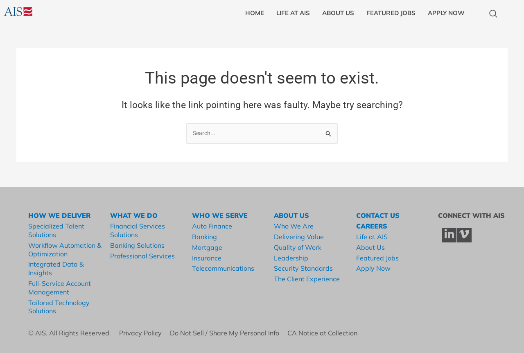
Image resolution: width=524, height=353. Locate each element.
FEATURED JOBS (391, 13)
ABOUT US (338, 13)
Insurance (206, 258)
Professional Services (142, 256)
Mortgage (207, 247)
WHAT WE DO (134, 216)
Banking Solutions (137, 245)
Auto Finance (212, 226)
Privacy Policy (144, 333)
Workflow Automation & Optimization (65, 249)
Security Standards (303, 268)
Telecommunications (223, 268)
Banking (204, 237)
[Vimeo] (464, 235)
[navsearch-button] (489, 14)
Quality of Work (297, 247)
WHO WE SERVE (220, 216)
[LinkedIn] (449, 235)
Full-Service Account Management (59, 287)
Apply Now (373, 268)
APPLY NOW (446, 13)
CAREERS (371, 226)
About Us (370, 247)
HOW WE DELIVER (59, 216)
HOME (254, 13)
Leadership (291, 258)
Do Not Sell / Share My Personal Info (228, 333)
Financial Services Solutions (137, 230)
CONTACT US (378, 216)
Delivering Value (299, 237)
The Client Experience (307, 279)
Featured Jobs (377, 258)
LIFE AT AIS (293, 13)
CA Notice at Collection (324, 333)
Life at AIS (372, 237)
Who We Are (294, 226)
